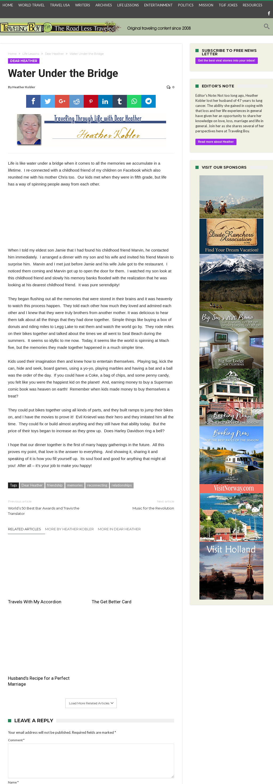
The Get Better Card (85, 582)
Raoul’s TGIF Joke (155, 770)
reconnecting (97, 484)
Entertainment (185, 770)
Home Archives (227, 770)
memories (75, 484)
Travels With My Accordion (23, 585)
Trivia (206, 770)
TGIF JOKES (228, 5)
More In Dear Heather (119, 528)
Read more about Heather (216, 141)
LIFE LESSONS (128, 5)
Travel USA (68, 770)
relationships (122, 484)
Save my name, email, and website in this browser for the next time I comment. (63, 725)
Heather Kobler (23, 87)
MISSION (206, 5)
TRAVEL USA (60, 5)
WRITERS (82, 5)
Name (13, 687)
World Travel (44, 770)
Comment (16, 644)
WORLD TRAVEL (31, 5)
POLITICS (186, 5)
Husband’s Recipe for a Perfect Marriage (145, 585)
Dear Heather (54, 54)
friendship (55, 484)
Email (13, 703)
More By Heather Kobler (69, 528)
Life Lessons (30, 54)
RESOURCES (252, 5)
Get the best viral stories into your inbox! (226, 60)
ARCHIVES (103, 5)
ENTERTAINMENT (158, 5)
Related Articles (24, 528)
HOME (8, 5)
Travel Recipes (125, 770)
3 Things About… (95, 770)
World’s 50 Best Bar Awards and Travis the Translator (45, 506)
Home (12, 54)
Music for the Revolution (136, 503)
